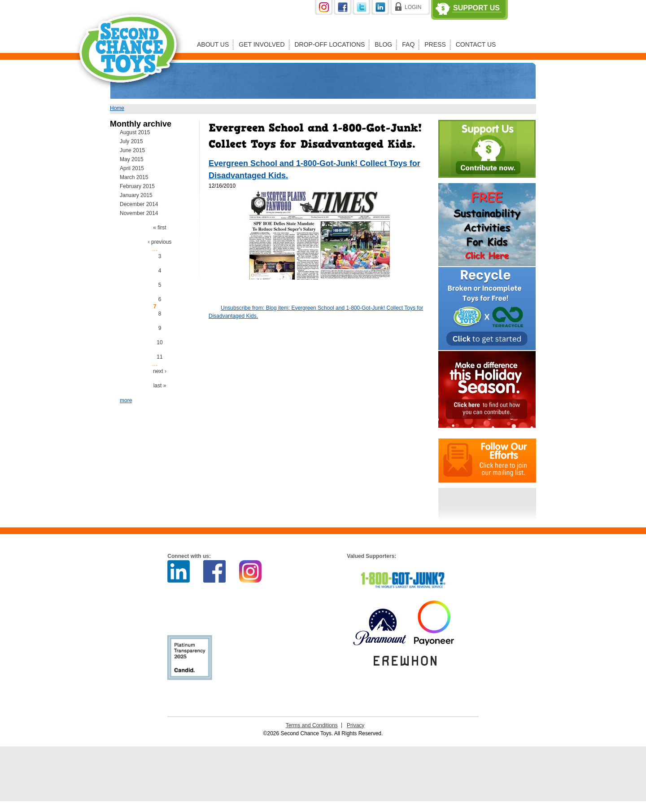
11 (159, 357)
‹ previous (160, 242)
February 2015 (137, 186)
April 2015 (132, 168)
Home (117, 108)
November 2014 (139, 213)
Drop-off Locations (330, 44)
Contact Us (476, 44)
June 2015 (132, 150)
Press (434, 44)
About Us (213, 44)
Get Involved (261, 44)
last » (159, 385)
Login (413, 7)
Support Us (476, 8)
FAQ (408, 44)
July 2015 (131, 141)
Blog (383, 44)
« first (159, 227)
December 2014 (139, 204)
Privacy (355, 725)
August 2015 (135, 132)
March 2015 (134, 177)
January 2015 (136, 195)
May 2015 (132, 159)
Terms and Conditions (312, 725)
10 (159, 342)
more (126, 400)
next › (159, 371)
